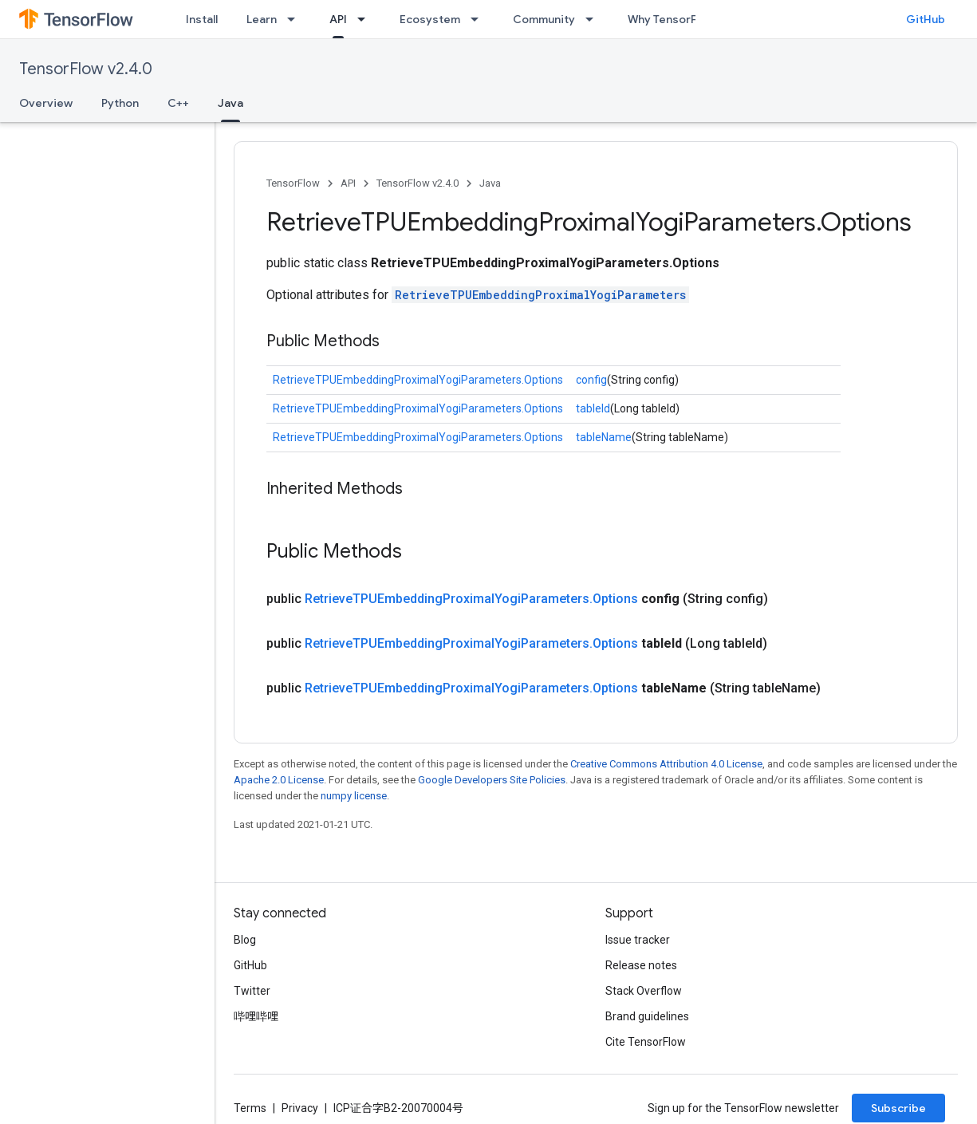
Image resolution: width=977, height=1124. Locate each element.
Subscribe (898, 1108)
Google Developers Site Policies (491, 780)
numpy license (354, 796)
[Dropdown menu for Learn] (296, 19)
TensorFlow (293, 183)
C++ (178, 103)
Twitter (252, 990)
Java (490, 183)
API (348, 183)
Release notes (641, 965)
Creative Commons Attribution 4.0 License (666, 764)
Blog (245, 939)
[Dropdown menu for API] (366, 19)
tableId (593, 408)
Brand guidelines (647, 1016)
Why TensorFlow (671, 19)
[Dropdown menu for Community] (594, 19)
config (591, 379)
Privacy (300, 1108)
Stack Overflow (643, 990)
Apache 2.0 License (279, 780)
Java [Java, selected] (230, 103)
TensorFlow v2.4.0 (85, 69)
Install (202, 19)
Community (544, 19)
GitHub (925, 19)
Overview (46, 103)
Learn (261, 19)
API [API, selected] (338, 19)
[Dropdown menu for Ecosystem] (479, 19)
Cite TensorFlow (645, 1041)
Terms (250, 1108)
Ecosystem (430, 19)
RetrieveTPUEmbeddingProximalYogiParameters (540, 294)
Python (120, 103)
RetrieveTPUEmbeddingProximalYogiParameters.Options (418, 379)
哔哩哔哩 (256, 1016)
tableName (604, 437)
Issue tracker (637, 939)
